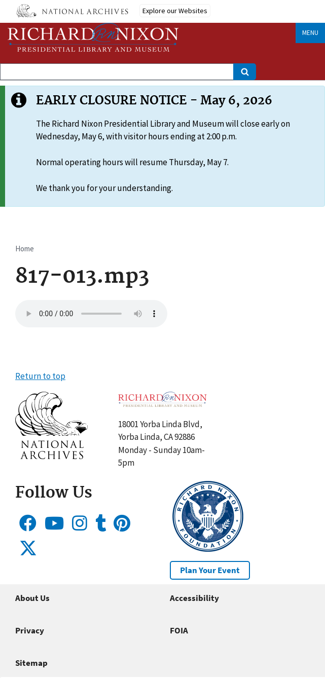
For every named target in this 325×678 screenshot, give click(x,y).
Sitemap (31, 662)
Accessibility (194, 598)
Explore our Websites (174, 10)
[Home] (93, 37)
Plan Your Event (210, 570)
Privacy (29, 630)
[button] (51, 456)
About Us (32, 598)
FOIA (179, 630)
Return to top (40, 376)
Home (24, 248)
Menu (310, 32)
